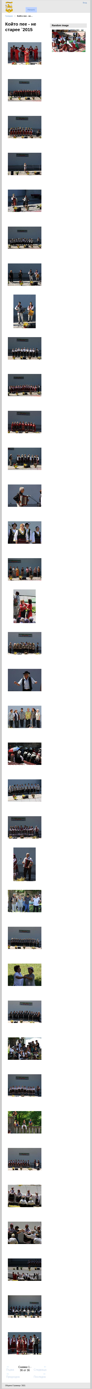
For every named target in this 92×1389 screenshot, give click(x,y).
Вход (85, 3)
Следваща (40, 1368)
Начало (31, 10)
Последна (40, 1375)
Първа (10, 1368)
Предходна (13, 1375)
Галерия (9, 16)
